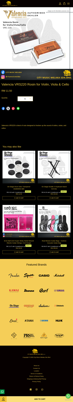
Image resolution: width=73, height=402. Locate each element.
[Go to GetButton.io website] (68, 400)
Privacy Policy (36, 381)
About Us (36, 365)
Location (36, 371)
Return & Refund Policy (36, 376)
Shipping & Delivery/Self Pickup (36, 379)
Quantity (5, 98)
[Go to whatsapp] (68, 396)
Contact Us (36, 368)
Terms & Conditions (36, 373)
